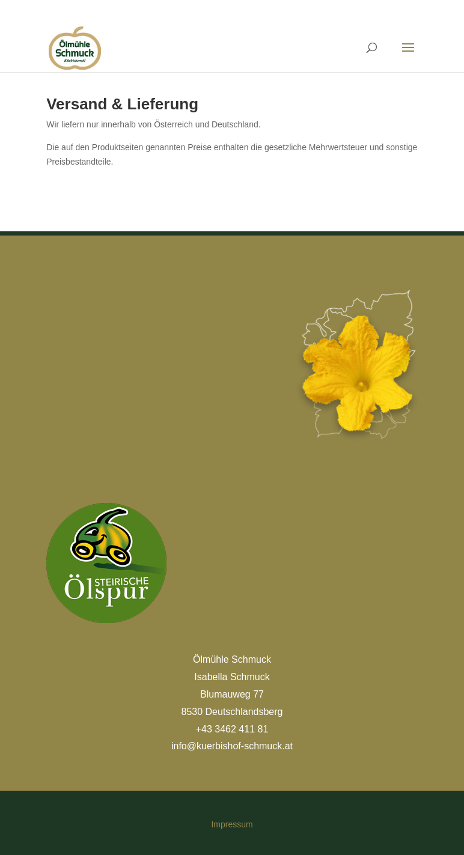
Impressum (231, 824)
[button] (26, 828)
